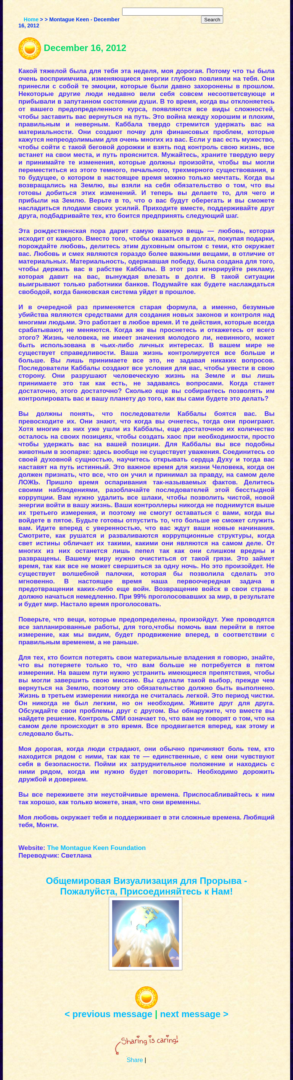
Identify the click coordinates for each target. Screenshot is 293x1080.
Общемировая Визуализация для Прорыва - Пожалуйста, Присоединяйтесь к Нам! (146, 886)
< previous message (108, 1014)
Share (135, 1060)
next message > (194, 1014)
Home (31, 19)
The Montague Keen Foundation (96, 848)
